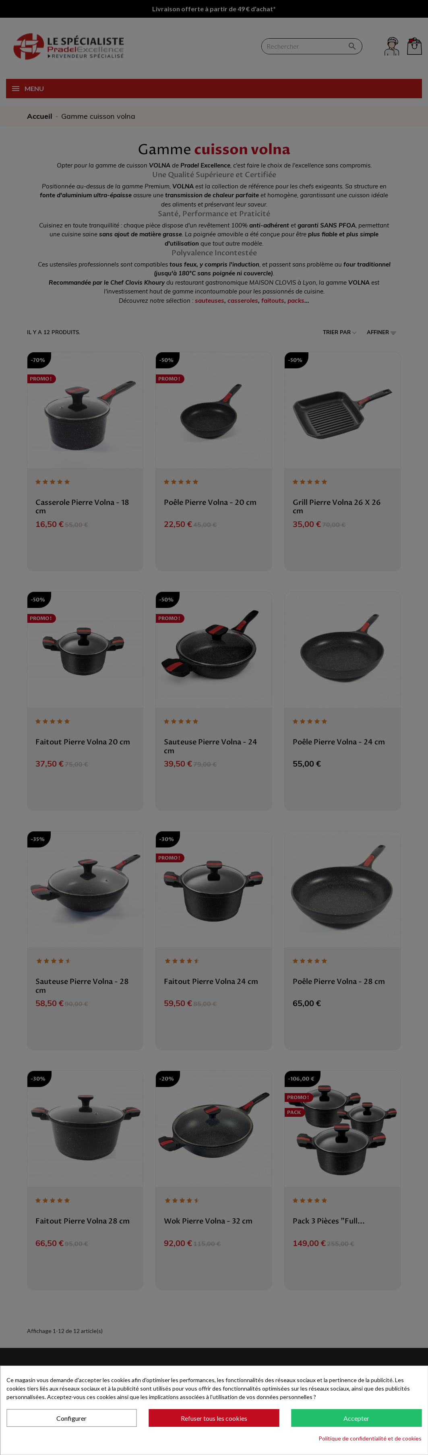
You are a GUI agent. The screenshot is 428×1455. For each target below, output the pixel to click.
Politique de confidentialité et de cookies (370, 1438)
